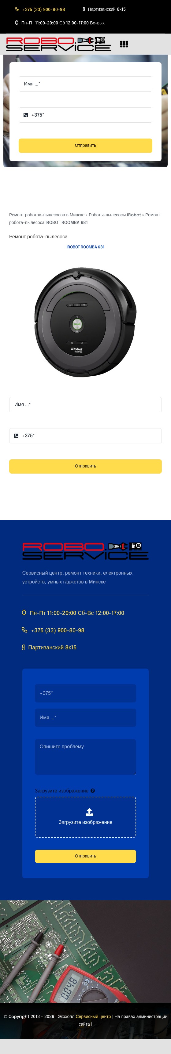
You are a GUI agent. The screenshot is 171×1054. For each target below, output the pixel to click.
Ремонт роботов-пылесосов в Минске (46, 215)
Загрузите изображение (62, 791)
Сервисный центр (93, 1017)
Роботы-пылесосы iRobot (115, 215)
